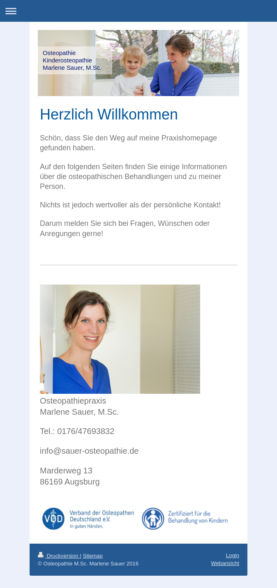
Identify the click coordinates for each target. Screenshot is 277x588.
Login (232, 555)
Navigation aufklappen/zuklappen (138, 11)
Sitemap (92, 556)
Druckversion (59, 556)
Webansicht (225, 563)
